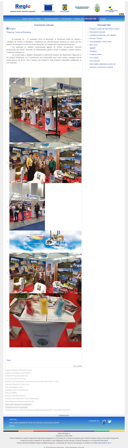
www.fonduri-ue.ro (104, 443)
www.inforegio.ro (64, 433)
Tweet (8, 360)
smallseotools (64, 415)
